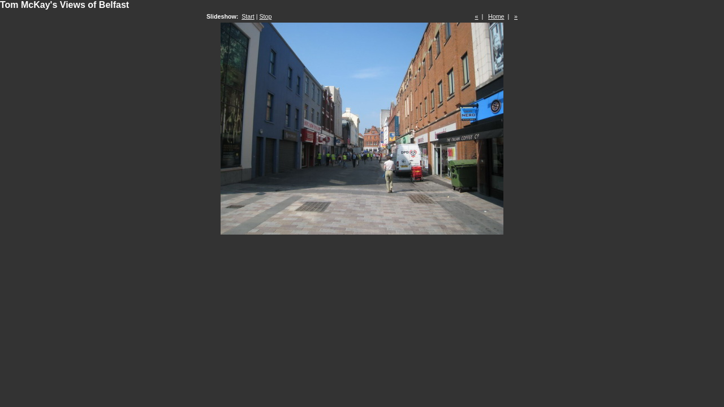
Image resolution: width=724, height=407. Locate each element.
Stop (265, 16)
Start (248, 16)
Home (496, 16)
